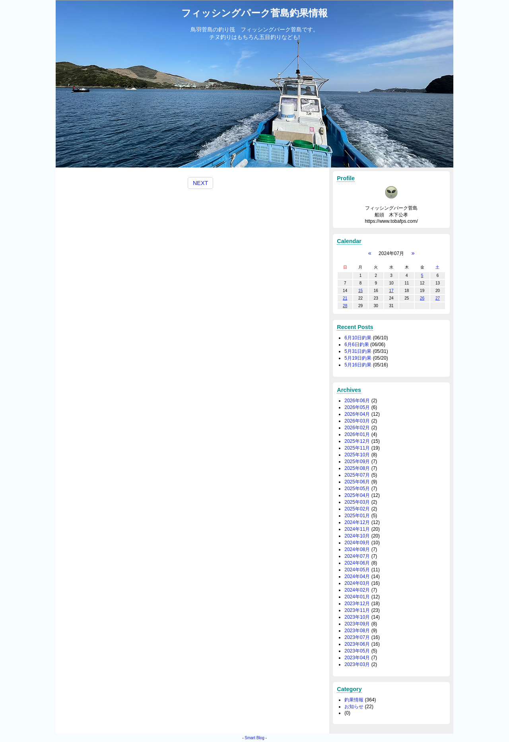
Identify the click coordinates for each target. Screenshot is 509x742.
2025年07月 (357, 475)
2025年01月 (357, 515)
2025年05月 (357, 488)
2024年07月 (357, 556)
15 (360, 290)
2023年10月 (357, 617)
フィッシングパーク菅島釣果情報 (254, 13)
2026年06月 (357, 400)
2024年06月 (357, 563)
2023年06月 (357, 644)
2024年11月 (357, 529)
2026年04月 (357, 414)
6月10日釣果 (357, 338)
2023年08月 (357, 630)
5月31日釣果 (357, 351)
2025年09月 (357, 461)
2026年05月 (357, 407)
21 (345, 298)
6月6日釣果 (356, 344)
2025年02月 (357, 509)
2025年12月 (357, 441)
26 (422, 298)
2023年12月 (357, 603)
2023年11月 (357, 610)
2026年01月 (357, 434)
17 (391, 290)
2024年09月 (357, 542)
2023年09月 (357, 624)
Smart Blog (254, 738)
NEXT (200, 183)
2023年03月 (357, 664)
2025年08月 (357, 468)
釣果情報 (353, 700)
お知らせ (353, 706)
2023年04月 (357, 657)
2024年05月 (357, 570)
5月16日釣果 (357, 365)
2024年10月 (357, 536)
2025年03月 (357, 502)
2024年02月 (357, 590)
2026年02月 (357, 427)
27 (437, 298)
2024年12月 (357, 522)
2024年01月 (357, 597)
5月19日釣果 (357, 358)
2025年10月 (357, 455)
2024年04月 (357, 576)
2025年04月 (357, 495)
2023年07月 (357, 637)
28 (345, 306)
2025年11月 (357, 448)
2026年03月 (357, 421)
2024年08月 (357, 549)
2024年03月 (357, 583)
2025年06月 (357, 482)
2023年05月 (357, 651)
